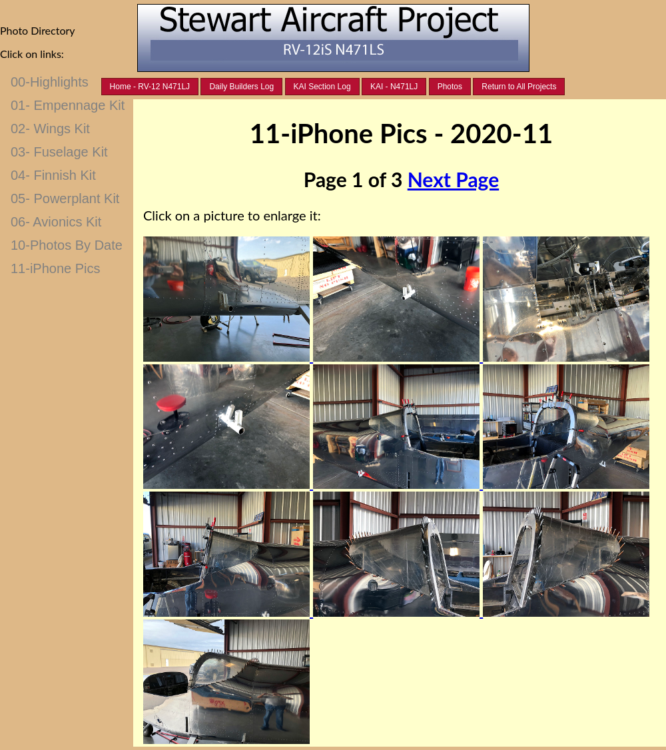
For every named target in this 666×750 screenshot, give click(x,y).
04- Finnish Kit (53, 175)
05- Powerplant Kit (65, 198)
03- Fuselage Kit (59, 152)
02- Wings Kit (50, 128)
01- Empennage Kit (68, 105)
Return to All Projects (519, 86)
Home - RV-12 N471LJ (150, 86)
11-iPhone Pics (56, 268)
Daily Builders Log (241, 86)
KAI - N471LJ (394, 86)
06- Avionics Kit (56, 221)
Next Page (453, 179)
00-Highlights (50, 82)
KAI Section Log (322, 86)
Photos (450, 86)
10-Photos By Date (67, 245)
